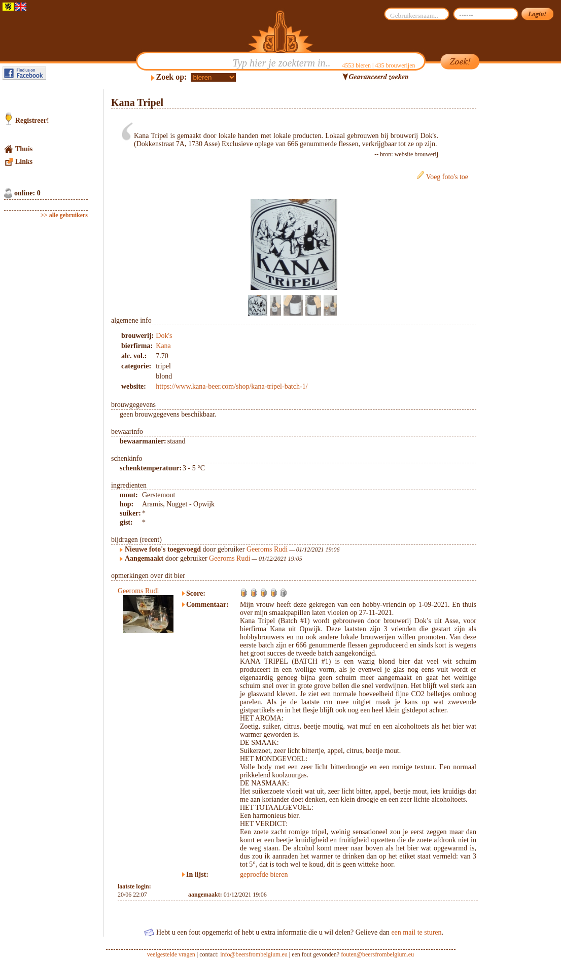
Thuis (23, 149)
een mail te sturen (416, 932)
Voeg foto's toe (447, 177)
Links (23, 161)
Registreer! (32, 120)
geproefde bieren (264, 874)
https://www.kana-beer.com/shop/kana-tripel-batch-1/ (231, 386)
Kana (163, 346)
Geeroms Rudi (267, 549)
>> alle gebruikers (64, 215)
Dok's (164, 335)
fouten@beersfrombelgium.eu (377, 954)
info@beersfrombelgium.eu (254, 954)
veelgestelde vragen (171, 954)
